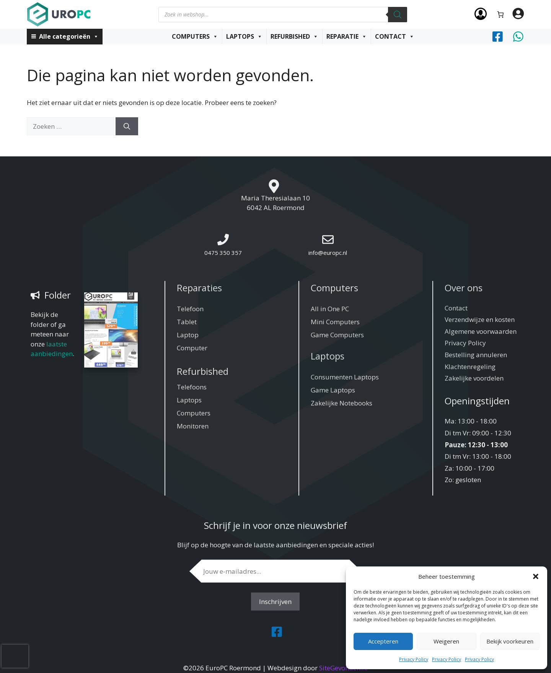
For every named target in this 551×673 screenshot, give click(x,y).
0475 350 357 (223, 252)
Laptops (244, 36)
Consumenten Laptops (345, 377)
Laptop (188, 334)
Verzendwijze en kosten (480, 319)
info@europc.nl (327, 252)
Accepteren (383, 641)
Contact (394, 36)
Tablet (187, 321)
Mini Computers (335, 321)
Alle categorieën (69, 36)
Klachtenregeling (470, 366)
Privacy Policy (413, 659)
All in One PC (330, 308)
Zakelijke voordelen (474, 378)
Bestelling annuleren (476, 354)
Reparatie (346, 36)
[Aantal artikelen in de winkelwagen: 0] (500, 14)
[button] (536, 576)
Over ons (464, 287)
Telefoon (190, 308)
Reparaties (199, 287)
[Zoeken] (397, 14)
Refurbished (294, 36)
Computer (192, 347)
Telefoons (192, 386)
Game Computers (337, 334)
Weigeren (446, 641)
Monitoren (193, 426)
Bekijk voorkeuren (509, 641)
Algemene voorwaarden (481, 331)
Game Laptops (333, 390)
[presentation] (15, 656)
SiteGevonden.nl (343, 667)
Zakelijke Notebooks (341, 403)
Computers (195, 36)
